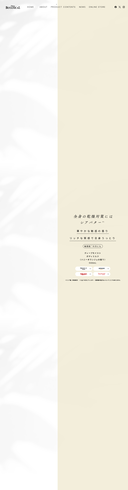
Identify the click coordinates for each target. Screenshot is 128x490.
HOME (30, 7)
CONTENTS (69, 7)
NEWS (82, 7)
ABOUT (44, 7)
